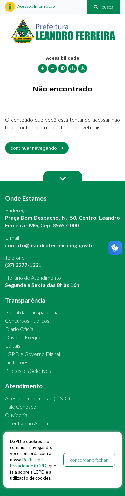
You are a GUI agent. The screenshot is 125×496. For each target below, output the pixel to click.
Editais (12, 345)
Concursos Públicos (27, 320)
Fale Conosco (20, 406)
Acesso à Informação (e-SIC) (37, 398)
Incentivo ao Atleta (26, 423)
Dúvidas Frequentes (28, 337)
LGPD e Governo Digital (32, 354)
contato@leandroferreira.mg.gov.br (50, 245)
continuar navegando (36, 148)
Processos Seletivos (28, 370)
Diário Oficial (19, 329)
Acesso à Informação (30, 7)
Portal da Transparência (32, 312)
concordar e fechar (89, 460)
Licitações (16, 362)
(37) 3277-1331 (23, 265)
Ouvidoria (16, 415)
